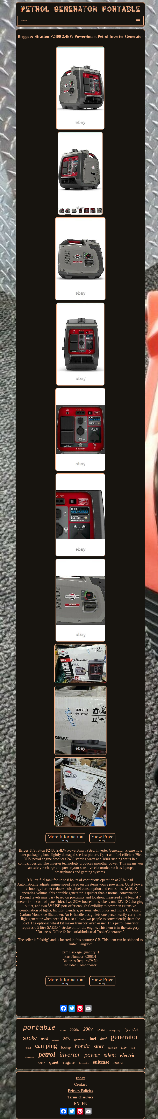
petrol (46, 1054)
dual (103, 1039)
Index (80, 1078)
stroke (30, 1037)
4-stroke (84, 1063)
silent (110, 1055)
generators (80, 1039)
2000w (74, 1030)
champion (30, 1057)
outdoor (55, 1040)
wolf (133, 1047)
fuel (93, 1039)
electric (127, 1055)
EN (76, 1104)
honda (82, 1046)
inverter (69, 1054)
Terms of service (80, 1097)
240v (66, 1039)
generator (124, 1037)
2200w (63, 1030)
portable (39, 1028)
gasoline (112, 1047)
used (44, 1039)
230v (88, 1029)
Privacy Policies (80, 1091)
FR (84, 1104)
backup (66, 1047)
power (92, 1054)
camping (46, 1045)
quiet (54, 1062)
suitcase (101, 1062)
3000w (118, 1063)
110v (124, 1047)
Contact (80, 1084)
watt (28, 1047)
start (99, 1046)
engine (69, 1062)
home (41, 1063)
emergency (115, 1030)
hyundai (131, 1029)
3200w (101, 1030)
